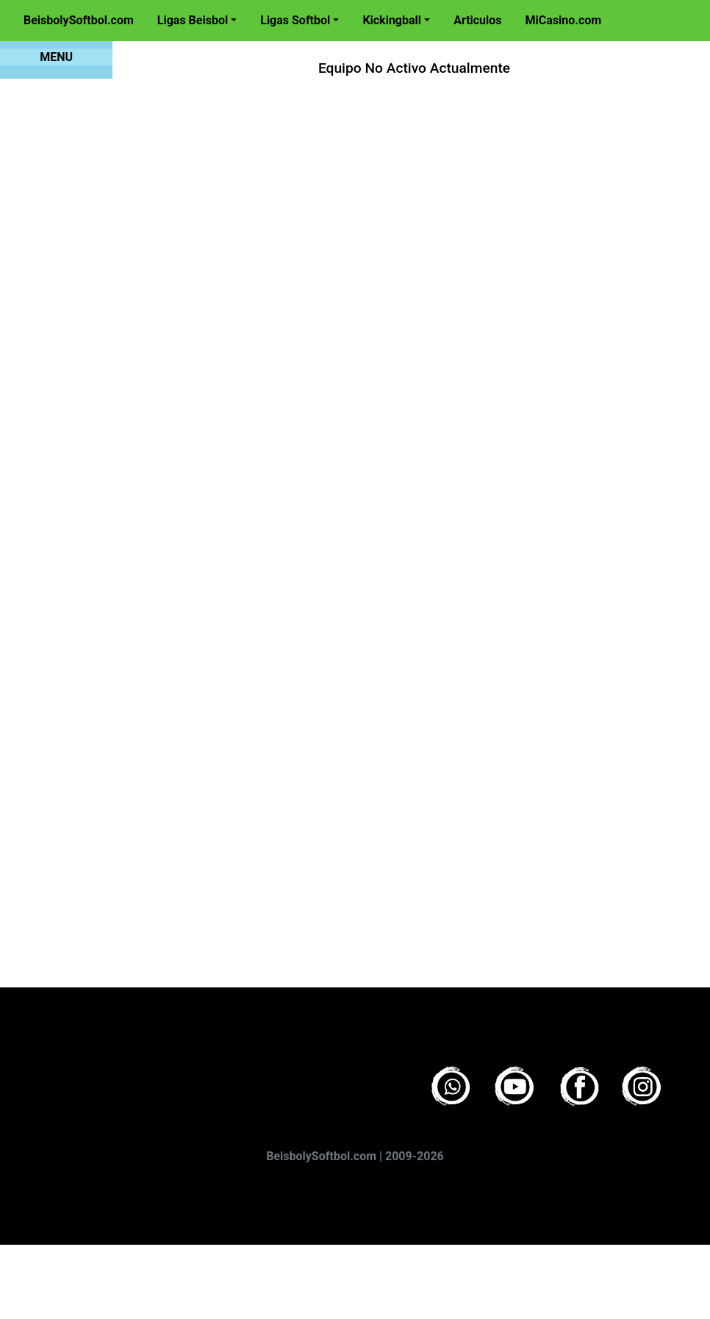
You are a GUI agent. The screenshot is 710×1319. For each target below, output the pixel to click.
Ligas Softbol (295, 20)
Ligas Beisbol (192, 20)
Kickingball (391, 20)
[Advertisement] (256, 518)
